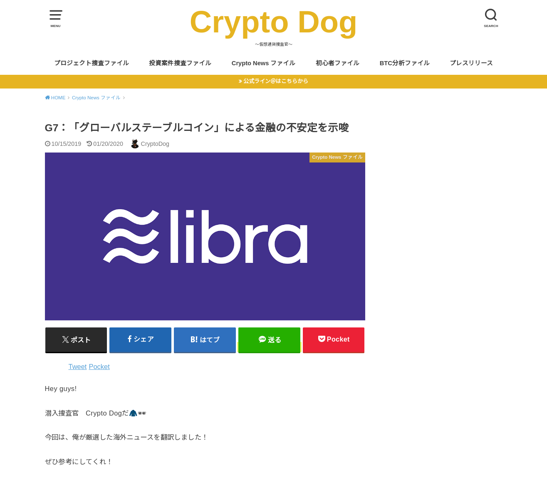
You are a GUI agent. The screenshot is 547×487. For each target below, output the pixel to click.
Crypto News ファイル (264, 63)
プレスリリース (471, 63)
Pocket (99, 366)
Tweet (78, 366)
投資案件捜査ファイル (180, 63)
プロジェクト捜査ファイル (91, 63)
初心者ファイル (337, 63)
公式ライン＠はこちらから (275, 81)
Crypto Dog (274, 22)
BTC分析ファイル (405, 63)
